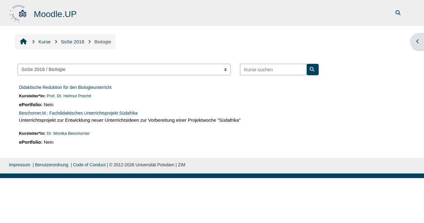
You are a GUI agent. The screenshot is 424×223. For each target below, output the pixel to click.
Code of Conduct (89, 164)
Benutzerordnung (51, 164)
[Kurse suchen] (273, 69)
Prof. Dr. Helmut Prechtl (69, 96)
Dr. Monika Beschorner (68, 133)
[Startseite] (19, 12)
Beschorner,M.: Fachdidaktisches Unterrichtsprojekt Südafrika (78, 113)
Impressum (19, 164)
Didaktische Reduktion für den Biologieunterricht (65, 87)
